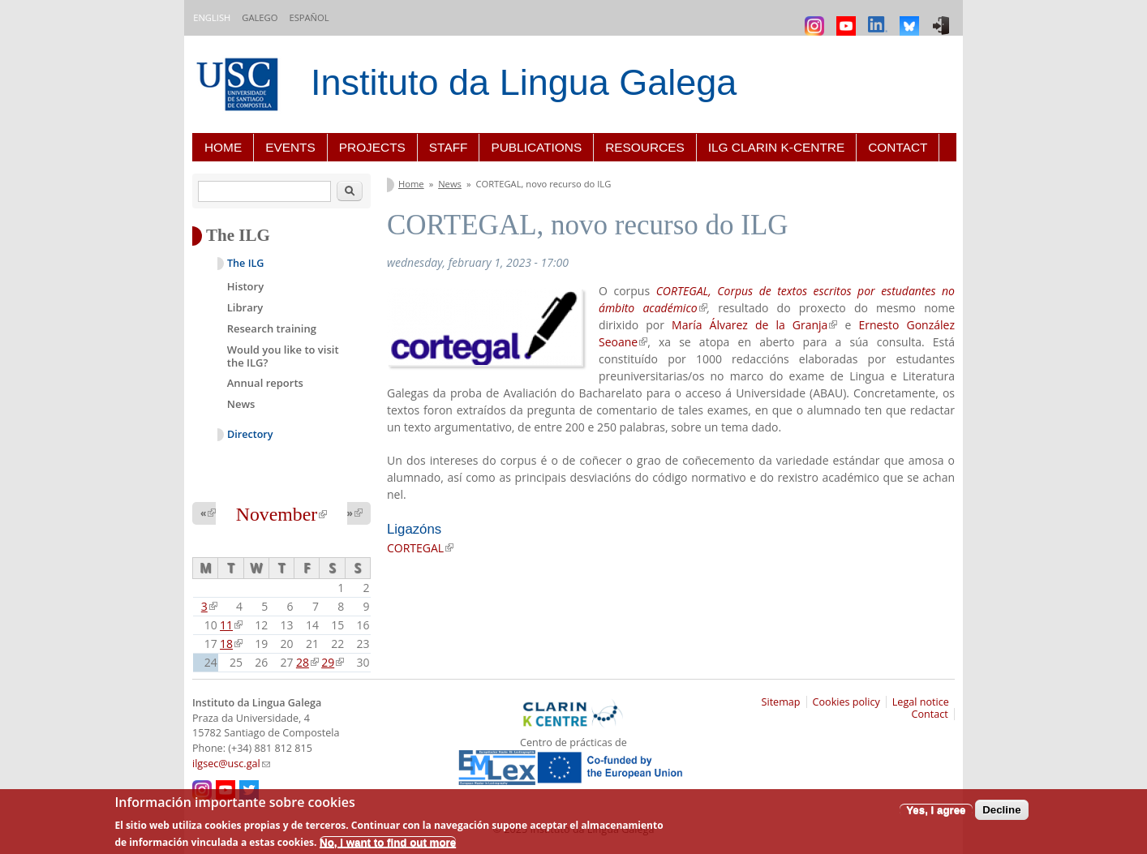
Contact (897, 147)
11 (231, 625)
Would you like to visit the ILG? (283, 356)
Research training (271, 328)
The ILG (245, 263)
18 (231, 643)
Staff (448, 147)
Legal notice (920, 702)
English (211, 17)
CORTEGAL (420, 548)
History (245, 286)
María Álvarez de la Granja (754, 325)
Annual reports (265, 383)
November (281, 514)
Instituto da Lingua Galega (524, 82)
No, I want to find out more (388, 842)
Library (245, 307)
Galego (259, 17)
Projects (372, 147)
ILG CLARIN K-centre (776, 147)
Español (309, 17)
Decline (1001, 810)
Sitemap (781, 702)
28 (307, 662)
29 (332, 662)
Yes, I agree (935, 810)
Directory (250, 434)
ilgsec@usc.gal (231, 763)
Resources (645, 147)
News (450, 184)
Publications (536, 147)
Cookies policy (846, 702)
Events (290, 147)
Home (223, 147)
